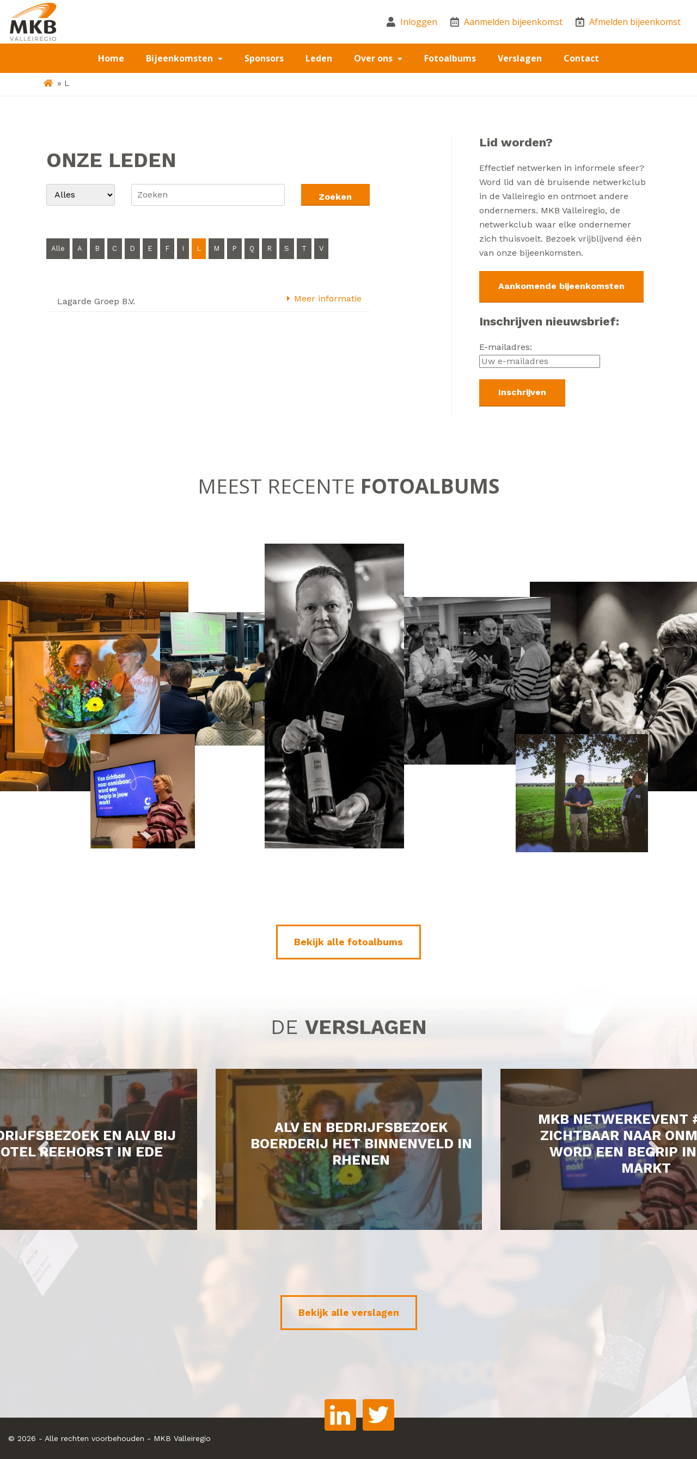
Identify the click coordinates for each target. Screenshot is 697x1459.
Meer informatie (323, 298)
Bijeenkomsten (180, 58)
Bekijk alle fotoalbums (348, 942)
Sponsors (264, 58)
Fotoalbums (450, 58)
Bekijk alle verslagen (348, 1312)
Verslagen (520, 58)
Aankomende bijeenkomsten (561, 286)
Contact (581, 58)
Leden (318, 58)
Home (111, 58)
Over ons (374, 58)
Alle (58, 248)
